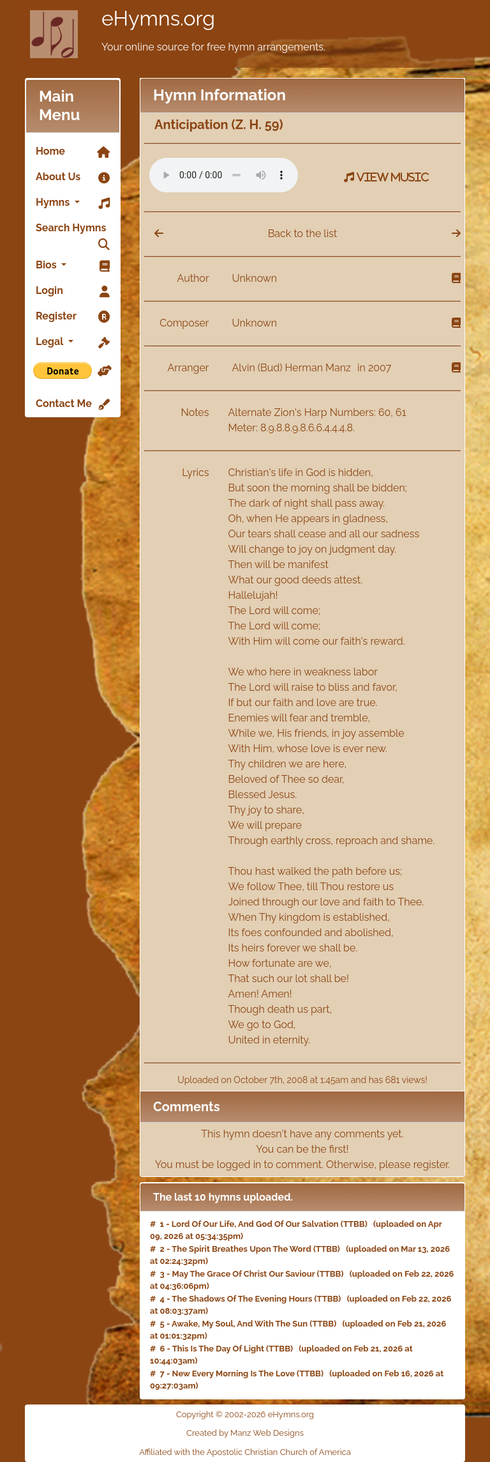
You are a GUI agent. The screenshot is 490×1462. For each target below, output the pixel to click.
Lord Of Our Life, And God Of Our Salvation (255, 1224)
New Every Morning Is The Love (233, 1373)
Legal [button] (73, 342)
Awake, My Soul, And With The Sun (240, 1323)
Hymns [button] (73, 203)
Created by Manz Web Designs (245, 1433)
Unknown (255, 278)
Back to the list (303, 233)
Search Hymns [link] (73, 231)
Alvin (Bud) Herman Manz (293, 368)
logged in (239, 1164)
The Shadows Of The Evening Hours (242, 1299)
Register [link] (73, 317)
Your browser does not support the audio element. (223, 175)
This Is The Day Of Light (218, 1348)
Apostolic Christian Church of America (279, 1452)
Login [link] (73, 291)
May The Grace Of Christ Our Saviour (243, 1274)
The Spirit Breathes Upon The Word (241, 1249)
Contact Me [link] (73, 404)
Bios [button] (73, 266)
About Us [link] (73, 177)
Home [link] (73, 152)
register (431, 1164)
